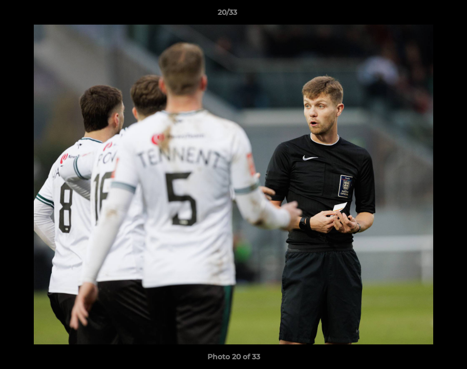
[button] (424, 14)
